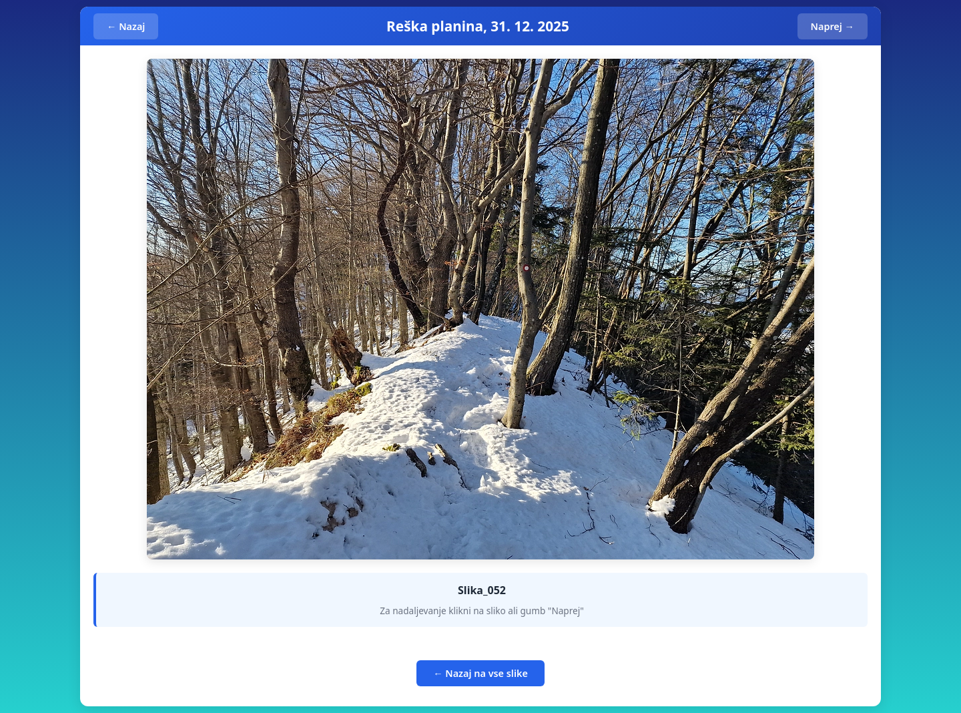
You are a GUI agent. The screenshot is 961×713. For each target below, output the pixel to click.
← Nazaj (126, 26)
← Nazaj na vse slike (480, 673)
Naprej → (832, 26)
